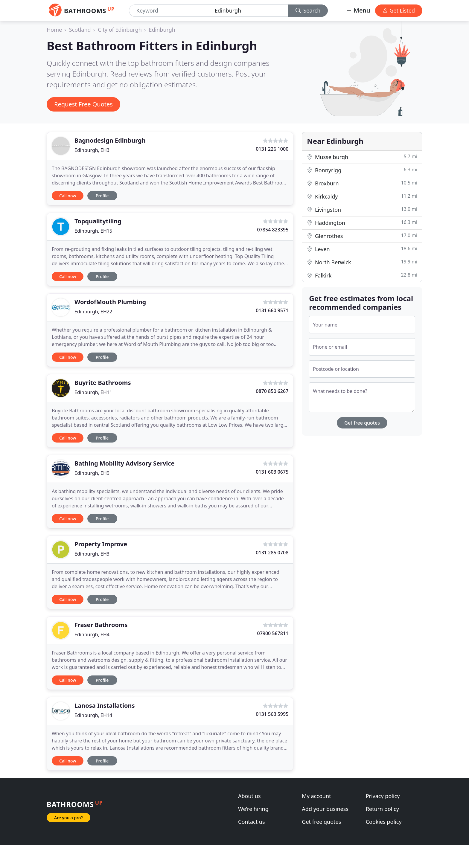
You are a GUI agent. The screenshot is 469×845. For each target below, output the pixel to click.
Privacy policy (383, 796)
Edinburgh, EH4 (91, 634)
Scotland (80, 29)
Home (54, 29)
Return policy (382, 808)
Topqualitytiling (97, 221)
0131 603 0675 (272, 472)
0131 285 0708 (272, 552)
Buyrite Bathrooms (102, 383)
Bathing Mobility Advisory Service (124, 463)
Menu (358, 10)
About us (249, 796)
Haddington (362, 222)
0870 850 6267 (272, 391)
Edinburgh (162, 29)
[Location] (249, 10)
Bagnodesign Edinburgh (110, 140)
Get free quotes (362, 423)
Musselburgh (362, 157)
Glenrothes (362, 236)
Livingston (362, 209)
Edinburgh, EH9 (91, 473)
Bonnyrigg (362, 170)
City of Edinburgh (120, 29)
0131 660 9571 (272, 310)
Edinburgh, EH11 (93, 392)
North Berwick (362, 262)
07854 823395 (272, 229)
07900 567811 (272, 633)
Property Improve (100, 544)
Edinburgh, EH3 (91, 150)
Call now (67, 196)
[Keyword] (169, 10)
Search (308, 10)
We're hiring (253, 808)
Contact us (251, 821)
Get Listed (399, 10)
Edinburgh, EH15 (93, 231)
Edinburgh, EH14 (93, 715)
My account (316, 796)
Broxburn (362, 183)
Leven (362, 249)
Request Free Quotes (83, 104)
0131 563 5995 (272, 714)
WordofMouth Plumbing (110, 302)
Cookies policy (384, 821)
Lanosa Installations (104, 705)
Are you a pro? (68, 817)
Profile (102, 196)
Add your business (325, 808)
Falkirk (362, 275)
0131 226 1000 (272, 149)
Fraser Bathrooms (101, 625)
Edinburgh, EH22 (93, 311)
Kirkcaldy (362, 196)
